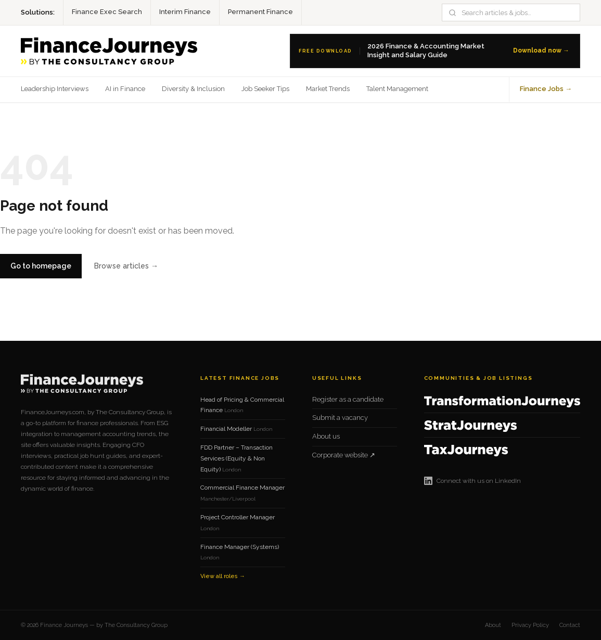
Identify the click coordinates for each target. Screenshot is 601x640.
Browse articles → (126, 266)
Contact (569, 625)
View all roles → (222, 576)
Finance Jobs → (546, 89)
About (493, 625)
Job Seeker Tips (265, 89)
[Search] (517, 12)
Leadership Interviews (54, 89)
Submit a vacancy (340, 417)
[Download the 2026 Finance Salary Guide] (435, 51)
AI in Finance (125, 89)
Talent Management (397, 89)
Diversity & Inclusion (193, 89)
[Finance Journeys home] (109, 51)
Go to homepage (40, 266)
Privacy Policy (530, 625)
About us (326, 436)
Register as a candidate (347, 399)
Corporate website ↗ (343, 455)
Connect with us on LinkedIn (472, 481)
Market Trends (328, 89)
